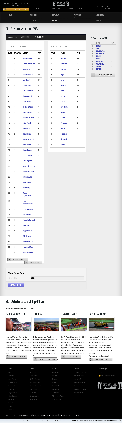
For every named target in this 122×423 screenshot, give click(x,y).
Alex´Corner (33, 372)
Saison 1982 (40, 37)
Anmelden (105, 18)
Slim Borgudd (27, 161)
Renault (63, 69)
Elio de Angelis (27, 96)
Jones (98, 49)
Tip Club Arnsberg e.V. (25, 415)
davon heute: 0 (79, 376)
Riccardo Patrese (28, 118)
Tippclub (83, 16)
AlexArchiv (33, 376)
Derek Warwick (28, 252)
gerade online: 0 (79, 383)
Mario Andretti (27, 145)
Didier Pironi (27, 123)
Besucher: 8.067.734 (80, 372)
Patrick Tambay (28, 155)
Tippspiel (39, 18)
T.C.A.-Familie (56, 399)
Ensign (63, 112)
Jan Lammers (27, 215)
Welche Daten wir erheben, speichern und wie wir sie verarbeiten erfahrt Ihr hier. (95, 421)
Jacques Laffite (28, 75)
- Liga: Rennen (12, 393)
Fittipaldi (64, 139)
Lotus (62, 91)
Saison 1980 (25, 37)
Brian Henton (27, 182)
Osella (63, 145)
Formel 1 (61, 18)
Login (9, 372)
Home (17, 16)
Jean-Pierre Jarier (28, 172)
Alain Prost (26, 80)
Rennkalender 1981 (19, 259)
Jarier (98, 67)
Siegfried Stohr (28, 247)
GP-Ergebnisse (35, 379)
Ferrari (63, 80)
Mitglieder (55, 372)
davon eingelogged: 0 (81, 386)
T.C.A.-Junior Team (58, 396)
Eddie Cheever (27, 112)
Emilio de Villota (28, 177)
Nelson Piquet (27, 58)
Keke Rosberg (27, 236)
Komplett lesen (18, 357)
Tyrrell (63, 102)
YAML (56, 415)
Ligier (62, 75)
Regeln (10, 406)
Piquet (98, 59)
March (63, 129)
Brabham (64, 64)
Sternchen (55, 393)
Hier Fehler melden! (18, 9)
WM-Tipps (55, 389)
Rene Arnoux (27, 102)
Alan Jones (26, 69)
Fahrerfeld (33, 389)
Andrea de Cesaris (29, 166)
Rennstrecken (34, 396)
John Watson (27, 85)
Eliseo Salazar (27, 150)
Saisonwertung (35, 383)
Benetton (64, 134)
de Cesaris (100, 61)
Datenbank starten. (103, 359)
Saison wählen (12, 278)
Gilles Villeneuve (28, 91)
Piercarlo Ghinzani (29, 220)
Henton (99, 69)
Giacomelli (100, 64)
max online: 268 (79, 393)
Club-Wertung (56, 386)
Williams (63, 58)
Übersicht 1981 (34, 263)
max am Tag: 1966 (80, 389)
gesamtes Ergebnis (105, 75)
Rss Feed (101, 372)
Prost (98, 46)
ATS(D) (63, 118)
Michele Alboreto (28, 242)
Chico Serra (26, 226)
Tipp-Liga (11, 389)
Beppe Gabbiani (28, 231)
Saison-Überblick (35, 386)
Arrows (63, 96)
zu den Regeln (73, 357)
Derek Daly (26, 188)
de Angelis (100, 54)
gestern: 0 (77, 379)
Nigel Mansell (27, 134)
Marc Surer (26, 129)
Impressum (36, 415)
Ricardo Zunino (28, 209)
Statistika (11, 410)
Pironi (98, 56)
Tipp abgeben (12, 386)
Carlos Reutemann (29, 64)
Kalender (33, 393)
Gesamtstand (12, 383)
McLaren (63, 85)
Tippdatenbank (13, 403)
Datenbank (33, 399)
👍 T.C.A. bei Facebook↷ (107, 376)
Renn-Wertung (13, 379)
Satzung (55, 379)
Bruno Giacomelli (28, 139)
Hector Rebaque (28, 107)
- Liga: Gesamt (12, 396)
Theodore (64, 123)
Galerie (54, 383)
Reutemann (100, 51)
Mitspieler (11, 399)
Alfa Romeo (64, 107)
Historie (54, 376)
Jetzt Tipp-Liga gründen (48, 359)
